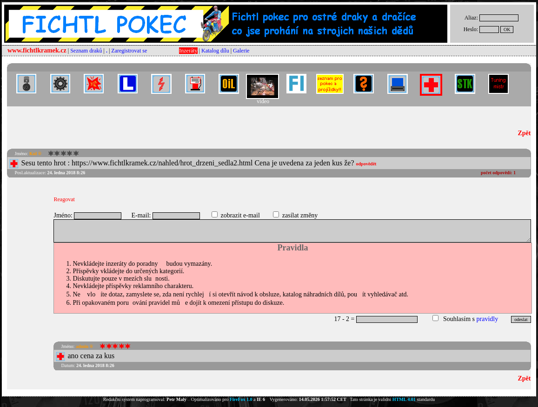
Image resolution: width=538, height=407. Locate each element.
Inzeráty (188, 50)
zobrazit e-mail (239, 215)
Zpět (524, 133)
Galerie (241, 50)
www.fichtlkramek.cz (36, 50)
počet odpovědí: (498, 172)
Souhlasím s (458, 318)
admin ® (84, 346)
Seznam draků (86, 50)
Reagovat (63, 199)
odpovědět (366, 163)
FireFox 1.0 (241, 399)
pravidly (487, 318)
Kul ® (35, 153)
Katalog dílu (215, 50)
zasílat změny (300, 215)
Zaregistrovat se (129, 50)
